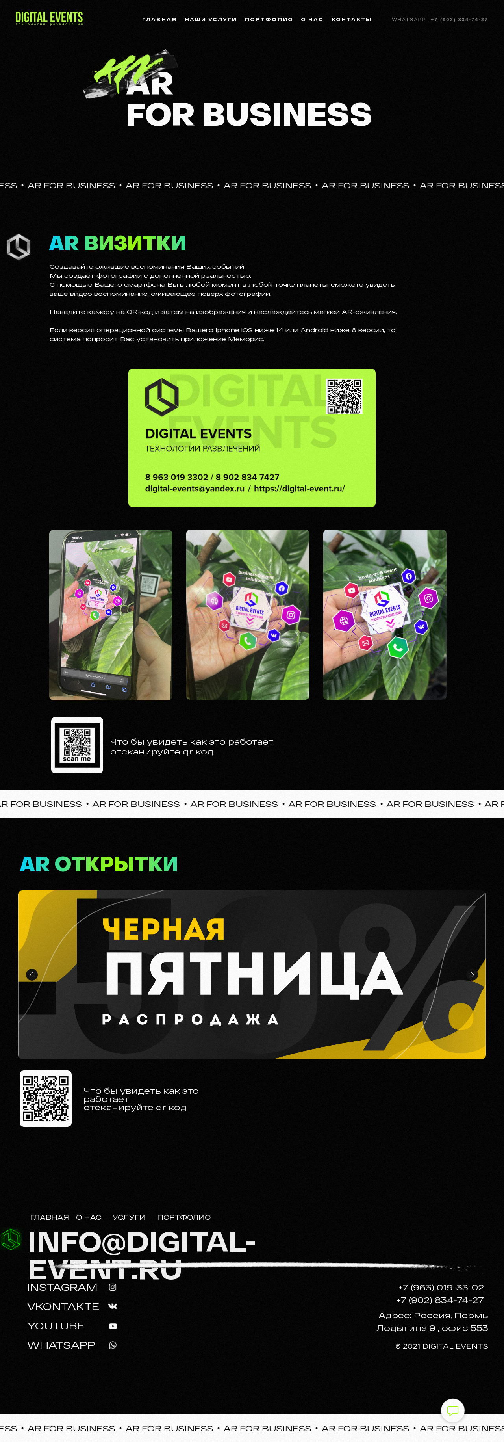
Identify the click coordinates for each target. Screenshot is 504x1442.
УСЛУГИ (129, 1217)
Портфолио (269, 19)
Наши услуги (211, 19)
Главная (159, 19)
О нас (312, 19)
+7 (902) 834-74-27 (459, 19)
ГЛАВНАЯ (49, 1217)
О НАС (88, 1217)
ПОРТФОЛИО (184, 1217)
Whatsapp (409, 19)
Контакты (352, 19)
